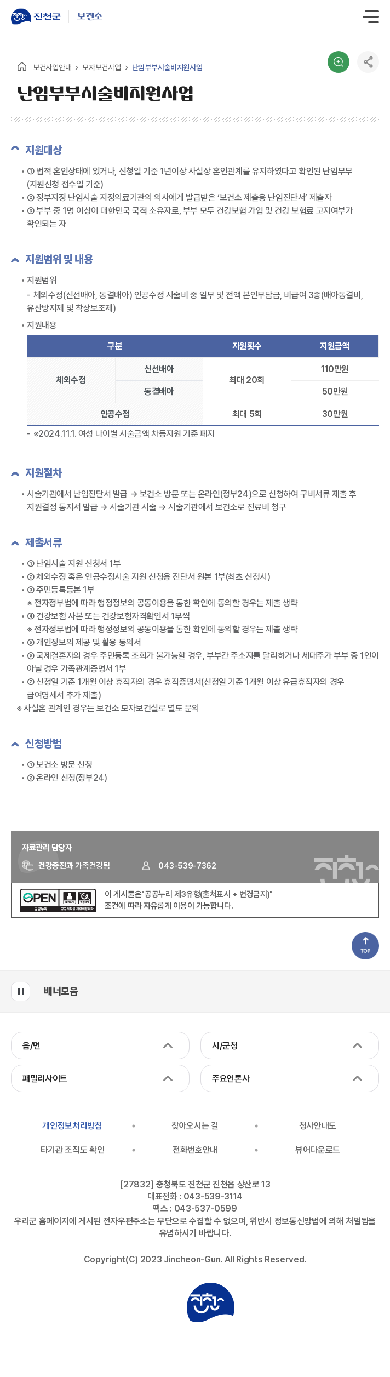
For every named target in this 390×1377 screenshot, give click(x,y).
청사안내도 (317, 1126)
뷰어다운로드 (317, 1150)
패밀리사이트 (44, 1078)
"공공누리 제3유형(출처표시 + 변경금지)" (207, 894)
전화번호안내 (195, 1150)
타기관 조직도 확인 (73, 1150)
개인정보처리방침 (72, 1126)
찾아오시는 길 (195, 1126)
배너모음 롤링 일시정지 (20, 991)
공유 (368, 62)
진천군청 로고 (210, 1302)
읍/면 (31, 1046)
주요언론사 (230, 1078)
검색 (338, 62)
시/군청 (225, 1046)
